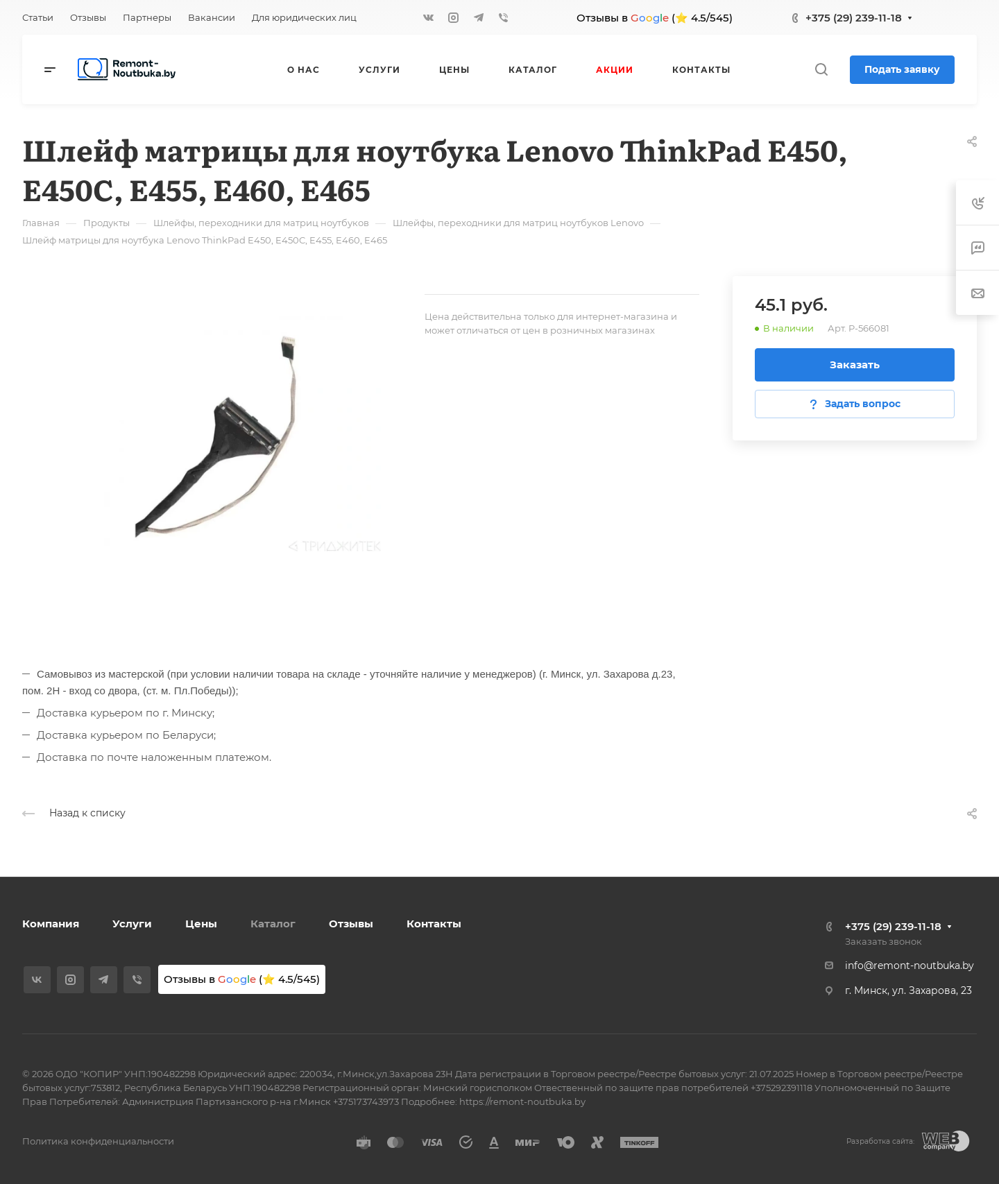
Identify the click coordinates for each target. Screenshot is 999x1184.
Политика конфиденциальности (98, 1141)
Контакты (434, 923)
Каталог (273, 923)
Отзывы (351, 923)
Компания (50, 923)
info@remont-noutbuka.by (909, 965)
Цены (201, 923)
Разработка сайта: (880, 1141)
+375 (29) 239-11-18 (853, 17)
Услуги (132, 923)
